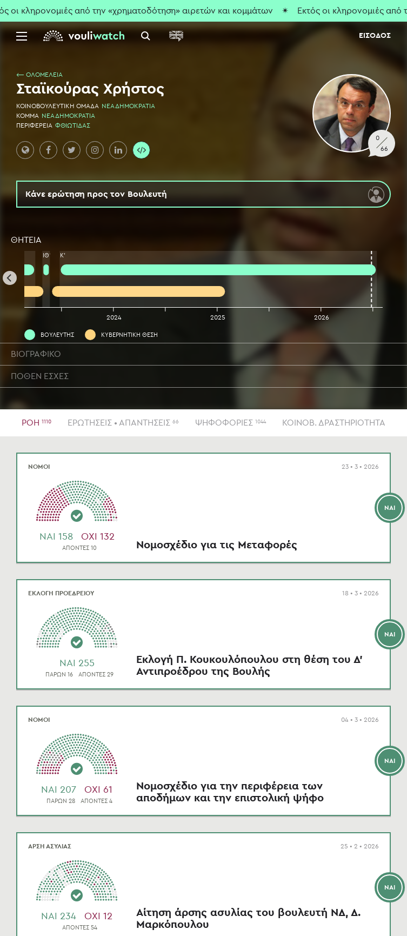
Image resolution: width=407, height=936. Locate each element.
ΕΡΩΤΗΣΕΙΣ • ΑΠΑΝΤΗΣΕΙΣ (123, 423)
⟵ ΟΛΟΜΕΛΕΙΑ (39, 74)
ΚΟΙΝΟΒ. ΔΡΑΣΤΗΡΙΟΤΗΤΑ (333, 423)
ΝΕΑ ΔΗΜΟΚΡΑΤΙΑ (128, 106)
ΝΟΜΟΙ (39, 466)
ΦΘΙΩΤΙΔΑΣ (72, 125)
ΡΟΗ (36, 423)
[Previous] (10, 278)
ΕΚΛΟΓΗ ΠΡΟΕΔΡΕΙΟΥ (61, 593)
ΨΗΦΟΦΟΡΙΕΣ (230, 423)
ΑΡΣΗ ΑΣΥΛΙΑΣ (49, 846)
